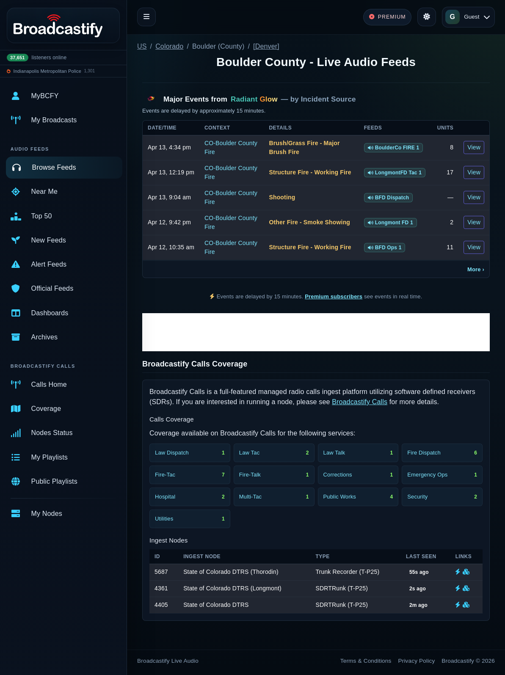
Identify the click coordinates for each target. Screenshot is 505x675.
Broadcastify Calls (359, 401)
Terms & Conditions (366, 661)
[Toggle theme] (426, 17)
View (473, 147)
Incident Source (328, 99)
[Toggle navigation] (146, 17)
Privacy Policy (416, 661)
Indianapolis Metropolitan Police (47, 71)
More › (475, 269)
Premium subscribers (333, 296)
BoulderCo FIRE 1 (393, 148)
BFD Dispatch (388, 198)
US (142, 46)
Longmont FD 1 (390, 223)
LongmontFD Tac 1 (395, 173)
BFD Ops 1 (385, 248)
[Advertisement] (316, 332)
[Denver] (266, 46)
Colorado (169, 46)
